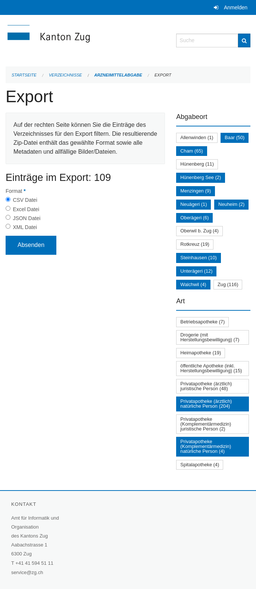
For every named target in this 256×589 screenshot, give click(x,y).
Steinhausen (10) (198, 257)
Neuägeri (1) (193, 204)
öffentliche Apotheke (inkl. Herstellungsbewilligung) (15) (211, 368)
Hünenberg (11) (197, 164)
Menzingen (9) (195, 191)
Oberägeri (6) (194, 217)
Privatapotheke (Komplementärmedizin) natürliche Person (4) (205, 446)
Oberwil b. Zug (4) (199, 231)
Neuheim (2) (231, 204)
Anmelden (235, 7)
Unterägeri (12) (196, 271)
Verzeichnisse (65, 75)
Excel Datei (26, 209)
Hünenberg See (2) (200, 177)
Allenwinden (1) (196, 137)
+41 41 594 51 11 (34, 563)
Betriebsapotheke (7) (202, 322)
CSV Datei (25, 200)
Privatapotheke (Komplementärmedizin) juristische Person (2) (205, 424)
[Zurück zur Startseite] (85, 40)
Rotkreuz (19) (194, 244)
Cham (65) (191, 151)
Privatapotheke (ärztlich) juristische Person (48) (206, 386)
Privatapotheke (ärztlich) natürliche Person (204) (206, 403)
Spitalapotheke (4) (199, 464)
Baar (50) (234, 137)
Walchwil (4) (193, 284)
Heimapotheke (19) (200, 352)
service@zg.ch (27, 572)
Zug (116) (228, 284)
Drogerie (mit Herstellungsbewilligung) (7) (209, 337)
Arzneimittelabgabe (118, 75)
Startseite (24, 75)
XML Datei (25, 227)
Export (162, 75)
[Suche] (244, 40)
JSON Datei (26, 218)
